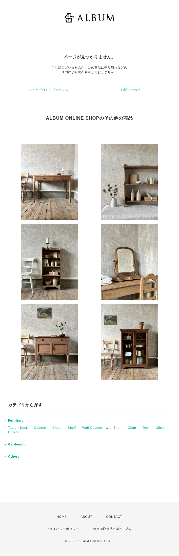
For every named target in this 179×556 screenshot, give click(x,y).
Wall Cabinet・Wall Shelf (102, 428)
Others (13, 432)
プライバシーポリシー (62, 529)
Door (146, 428)
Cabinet (40, 428)
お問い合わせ (131, 90)
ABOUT (86, 517)
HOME (62, 517)
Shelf (72, 428)
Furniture (16, 420)
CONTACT (114, 517)
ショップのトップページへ (48, 90)
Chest (57, 428)
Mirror (161, 428)
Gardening (17, 444)
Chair (132, 428)
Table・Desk (18, 428)
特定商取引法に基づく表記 (113, 529)
